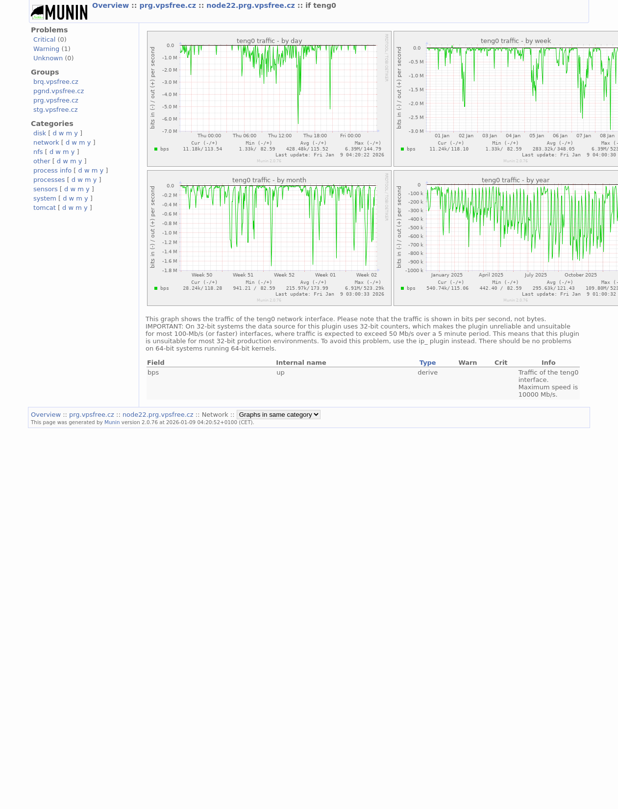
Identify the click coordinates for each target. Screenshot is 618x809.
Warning (46, 48)
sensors (45, 189)
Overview (111, 5)
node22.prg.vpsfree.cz (251, 5)
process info (52, 170)
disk (39, 133)
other (41, 161)
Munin (112, 422)
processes (49, 179)
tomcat (44, 207)
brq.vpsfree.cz (55, 81)
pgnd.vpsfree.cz (58, 91)
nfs (38, 151)
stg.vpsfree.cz (55, 109)
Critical (44, 39)
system (44, 198)
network (46, 142)
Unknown (48, 58)
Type (428, 362)
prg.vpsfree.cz (168, 5)
